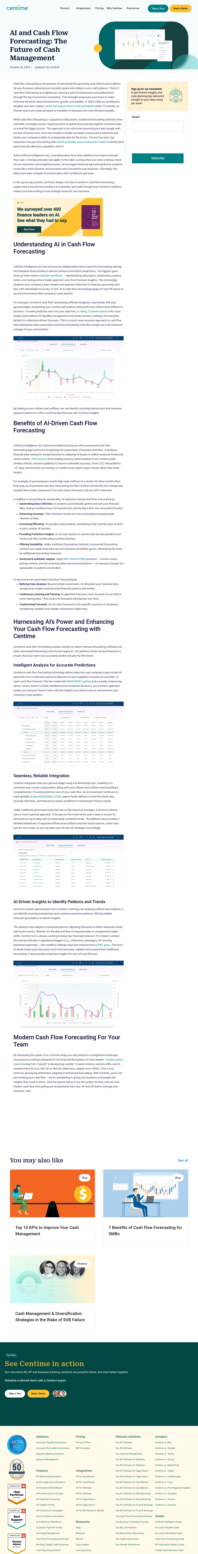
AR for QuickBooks (85, 1482)
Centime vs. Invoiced (165, 1505)
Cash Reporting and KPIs (48, 1550)
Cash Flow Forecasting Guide (169, 1539)
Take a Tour (158, 8)
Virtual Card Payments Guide (169, 1550)
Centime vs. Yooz (164, 1482)
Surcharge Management (48, 1533)
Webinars (80, 1533)
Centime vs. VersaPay (166, 1493)
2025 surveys (39, 458)
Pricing (99, 8)
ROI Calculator (83, 1448)
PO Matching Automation (48, 1476)
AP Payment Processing (48, 1499)
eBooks (79, 1539)
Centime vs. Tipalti (164, 1470)
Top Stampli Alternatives (127, 1544)
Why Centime (114, 8)
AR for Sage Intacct (85, 1505)
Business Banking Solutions (50, 1453)
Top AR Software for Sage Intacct (132, 1476)
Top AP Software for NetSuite (130, 1459)
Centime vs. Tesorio (165, 1499)
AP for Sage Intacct (85, 1499)
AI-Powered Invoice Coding (49, 1493)
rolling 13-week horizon (93, 311)
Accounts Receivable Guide (168, 1533)
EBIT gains (103, 944)
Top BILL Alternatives (126, 1527)
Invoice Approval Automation (50, 1482)
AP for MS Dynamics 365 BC (90, 1510)
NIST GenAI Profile (74, 559)
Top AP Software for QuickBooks (131, 1482)
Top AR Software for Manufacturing (132, 1499)
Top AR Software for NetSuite (130, 1465)
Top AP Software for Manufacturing (132, 1493)
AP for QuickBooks (85, 1476)
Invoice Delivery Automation (50, 1516)
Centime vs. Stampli (165, 1448)
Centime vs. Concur (165, 1459)
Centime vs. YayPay (164, 1453)
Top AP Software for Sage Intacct (132, 1470)
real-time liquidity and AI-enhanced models (81, 141)
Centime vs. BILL (163, 1442)
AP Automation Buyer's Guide (169, 1544)
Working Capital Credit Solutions (52, 1544)
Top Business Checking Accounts (132, 1522)
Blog (78, 1527)
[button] (65, 6)
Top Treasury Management (128, 1453)
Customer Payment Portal (49, 1527)
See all (183, 1160)
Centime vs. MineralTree (167, 1465)
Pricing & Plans (83, 1442)
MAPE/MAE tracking (79, 681)
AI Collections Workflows (49, 1522)
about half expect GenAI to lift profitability (69, 106)
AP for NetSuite (83, 1488)
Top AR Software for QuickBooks (131, 1488)
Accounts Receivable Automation (52, 1448)
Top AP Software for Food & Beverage (134, 1505)
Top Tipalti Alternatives (127, 1539)
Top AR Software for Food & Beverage (134, 1510)
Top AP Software (123, 1442)
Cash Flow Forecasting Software (52, 1539)
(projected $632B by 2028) (45, 796)
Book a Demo (180, 8)
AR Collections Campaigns (49, 1510)
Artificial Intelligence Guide (168, 1522)
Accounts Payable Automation (51, 1442)
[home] (18, 7)
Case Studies (82, 1544)
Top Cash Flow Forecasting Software (133, 1516)
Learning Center (83, 1550)
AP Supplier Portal (45, 1505)
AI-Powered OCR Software (49, 1488)
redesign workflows (51, 275)
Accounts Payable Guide (167, 1527)
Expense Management (47, 1459)
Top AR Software (123, 1448)
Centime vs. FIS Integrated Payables (173, 1488)
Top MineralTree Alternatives (129, 1533)
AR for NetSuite (83, 1493)
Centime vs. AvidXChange (168, 1476)
